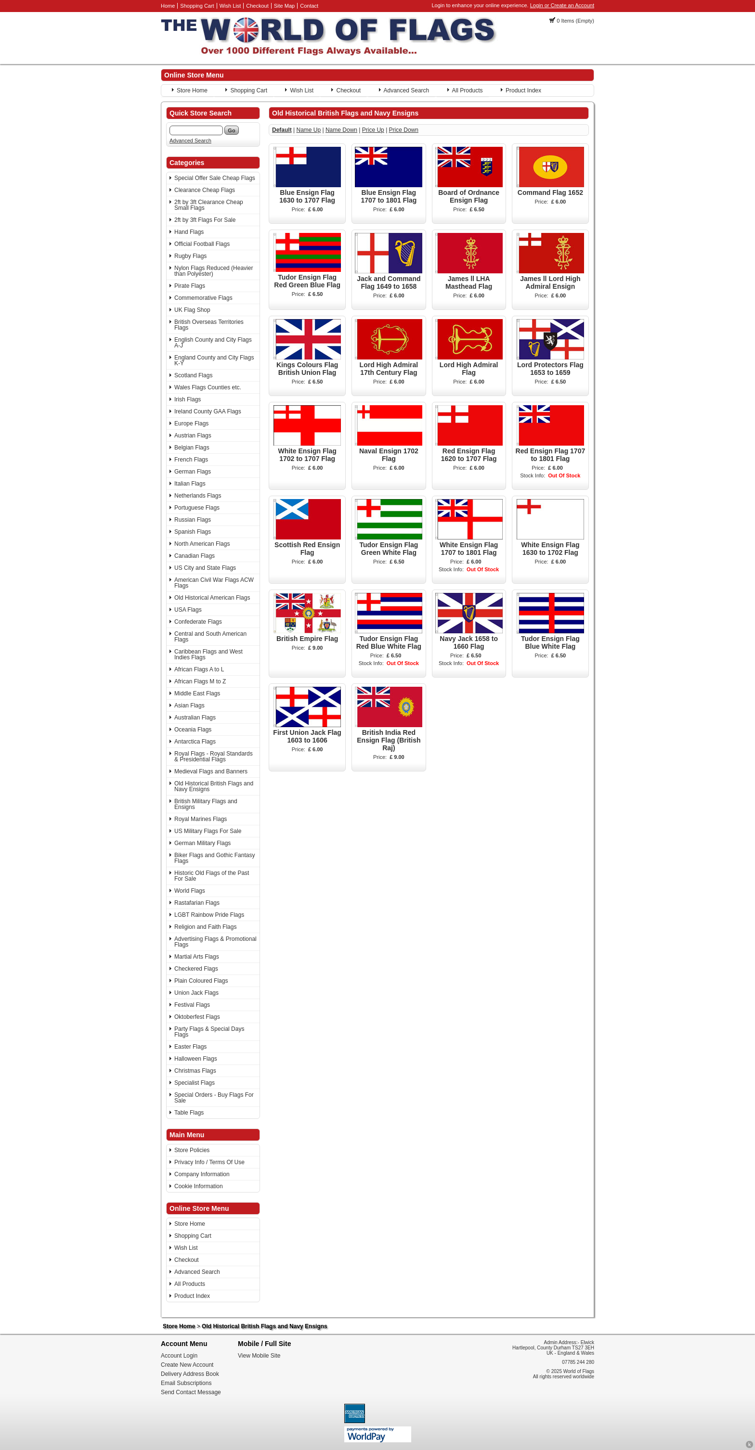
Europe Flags (191, 423)
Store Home (192, 90)
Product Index (523, 90)
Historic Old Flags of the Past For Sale (211, 876)
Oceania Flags (192, 729)
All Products (467, 90)
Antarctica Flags (195, 741)
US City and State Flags (205, 568)
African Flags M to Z (200, 681)
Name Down (341, 130)
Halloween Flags (195, 1058)
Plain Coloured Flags (201, 980)
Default (282, 130)
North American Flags (202, 543)
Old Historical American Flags (212, 597)
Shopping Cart (197, 6)
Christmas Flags (195, 1070)
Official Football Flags (202, 244)
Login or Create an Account (562, 5)
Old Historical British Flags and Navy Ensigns (213, 786)
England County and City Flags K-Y (214, 360)
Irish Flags (187, 399)
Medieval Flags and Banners (210, 771)
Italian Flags (190, 483)
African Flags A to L (199, 669)
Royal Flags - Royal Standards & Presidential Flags (213, 756)
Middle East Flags (197, 693)
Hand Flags (189, 232)
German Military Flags (202, 843)
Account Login (179, 1355)
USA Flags (188, 609)
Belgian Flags (191, 447)
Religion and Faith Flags (205, 927)
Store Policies (191, 1150)
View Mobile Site (259, 1355)
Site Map (284, 6)
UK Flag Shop (192, 310)
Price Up (373, 130)
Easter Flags (190, 1046)
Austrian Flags (192, 435)
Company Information (202, 1174)
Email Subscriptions (186, 1383)
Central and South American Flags (210, 636)
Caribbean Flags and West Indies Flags (208, 654)
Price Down (403, 130)
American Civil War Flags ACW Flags (214, 583)
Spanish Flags (192, 531)
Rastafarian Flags (197, 902)
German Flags (192, 471)
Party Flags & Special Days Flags (209, 1032)
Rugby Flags (190, 256)
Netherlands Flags (197, 495)
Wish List (230, 6)
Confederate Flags (198, 621)
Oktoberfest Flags (197, 1017)
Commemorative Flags (203, 298)
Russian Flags (192, 519)
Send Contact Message (191, 1392)
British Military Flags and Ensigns (205, 804)
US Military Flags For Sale (207, 831)
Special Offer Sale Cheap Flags (214, 178)
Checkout (257, 6)
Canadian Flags (194, 555)
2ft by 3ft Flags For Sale (204, 220)
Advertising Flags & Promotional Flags (215, 942)
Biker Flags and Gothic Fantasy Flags (214, 858)
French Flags (191, 459)
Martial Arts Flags (196, 956)
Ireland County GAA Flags (207, 411)
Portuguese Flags (197, 507)
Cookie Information (198, 1186)
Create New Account (187, 1364)
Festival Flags (192, 1004)
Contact (309, 6)
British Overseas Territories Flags (209, 325)
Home (168, 6)
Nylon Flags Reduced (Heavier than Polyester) (213, 271)
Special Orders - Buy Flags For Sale (214, 1097)
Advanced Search (407, 90)
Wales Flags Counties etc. (207, 387)
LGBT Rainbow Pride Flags (209, 914)
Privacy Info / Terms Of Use (209, 1162)
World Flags (189, 890)
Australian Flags (195, 717)
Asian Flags (189, 705)
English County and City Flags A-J (213, 342)
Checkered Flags (196, 968)
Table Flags (189, 1112)
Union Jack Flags (196, 992)
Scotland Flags (193, 375)
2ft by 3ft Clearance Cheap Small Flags (208, 205)
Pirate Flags (189, 285)
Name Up (308, 130)
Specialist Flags (194, 1082)
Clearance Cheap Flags (204, 190)
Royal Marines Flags (200, 819)
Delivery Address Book (190, 1374)
